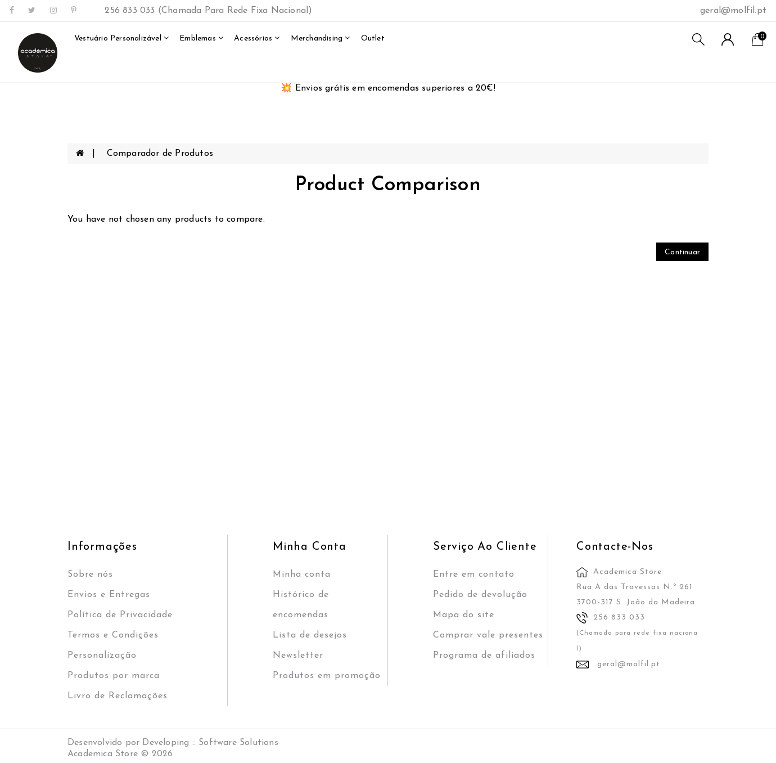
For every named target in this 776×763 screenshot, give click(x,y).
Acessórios (256, 38)
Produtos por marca (113, 675)
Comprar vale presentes (488, 635)
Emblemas (201, 38)
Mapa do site (463, 615)
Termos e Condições (113, 635)
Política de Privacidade (120, 615)
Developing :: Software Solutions (210, 742)
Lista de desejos (310, 635)
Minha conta (302, 574)
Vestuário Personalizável (121, 38)
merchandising (320, 38)
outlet (373, 38)
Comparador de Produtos (160, 153)
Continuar (682, 252)
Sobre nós (90, 574)
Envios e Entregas (108, 594)
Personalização (102, 655)
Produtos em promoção (327, 675)
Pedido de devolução (480, 594)
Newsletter (298, 655)
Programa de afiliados (484, 655)
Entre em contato (474, 574)
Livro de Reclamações (117, 696)
